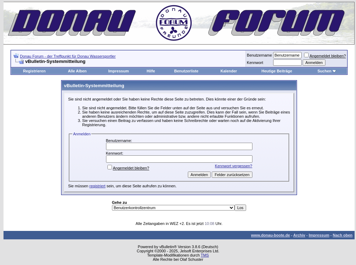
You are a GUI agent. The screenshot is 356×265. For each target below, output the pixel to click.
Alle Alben (77, 71)
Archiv (299, 235)
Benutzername (259, 55)
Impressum (118, 71)
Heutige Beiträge (277, 71)
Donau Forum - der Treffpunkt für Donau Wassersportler (68, 56)
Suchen (324, 71)
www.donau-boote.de (270, 235)
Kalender (228, 71)
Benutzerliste (186, 71)
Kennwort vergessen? (233, 166)
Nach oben (342, 235)
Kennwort (255, 62)
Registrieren (34, 71)
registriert (98, 186)
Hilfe (151, 71)
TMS (205, 255)
